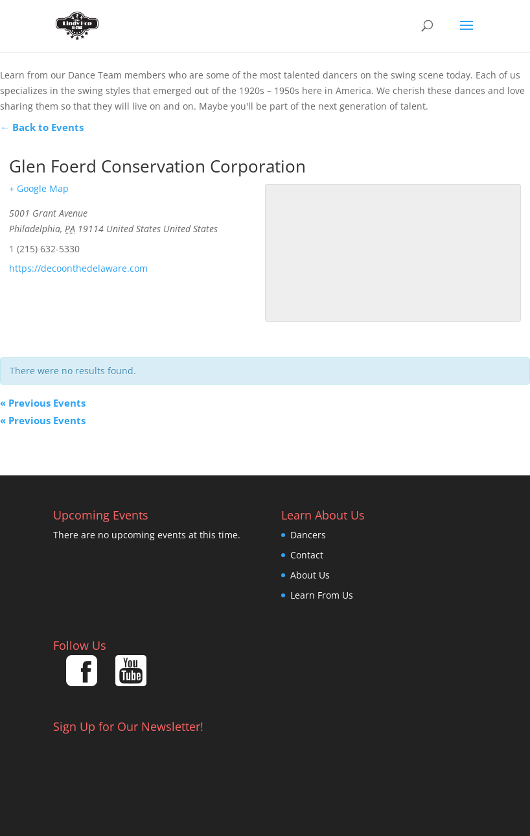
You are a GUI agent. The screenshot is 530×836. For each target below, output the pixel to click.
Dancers (308, 535)
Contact (306, 555)
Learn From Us (321, 595)
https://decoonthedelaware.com (78, 268)
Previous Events (43, 402)
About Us (310, 575)
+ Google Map (39, 188)
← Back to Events (42, 127)
